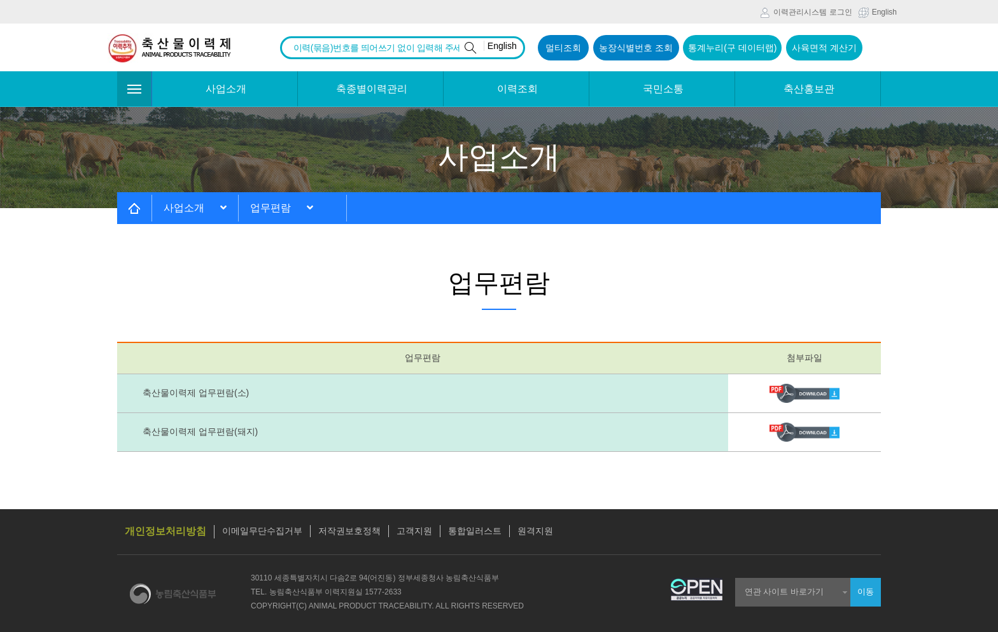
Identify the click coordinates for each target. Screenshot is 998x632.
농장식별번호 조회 (636, 48)
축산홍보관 (809, 88)
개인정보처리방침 (165, 531)
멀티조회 (563, 48)
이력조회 (517, 88)
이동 (865, 591)
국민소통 (663, 88)
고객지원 (414, 531)
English (878, 13)
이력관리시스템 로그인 (806, 13)
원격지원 (535, 531)
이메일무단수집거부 (262, 531)
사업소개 (226, 88)
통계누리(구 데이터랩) (732, 48)
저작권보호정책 (349, 531)
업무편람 (281, 207)
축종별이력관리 (371, 88)
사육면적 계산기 (824, 48)
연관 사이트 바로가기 (784, 591)
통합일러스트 (475, 531)
